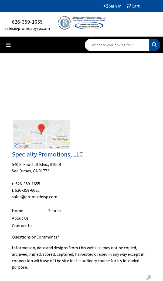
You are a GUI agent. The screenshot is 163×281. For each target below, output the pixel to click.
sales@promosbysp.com (27, 28)
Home (17, 210)
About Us (20, 218)
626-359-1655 (27, 21)
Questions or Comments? (35, 237)
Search (54, 210)
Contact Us (22, 225)
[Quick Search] (117, 45)
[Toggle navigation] (8, 45)
